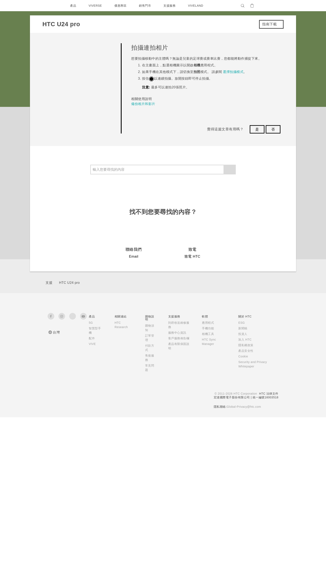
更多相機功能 (63, 219)
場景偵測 (66, 173)
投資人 (241, 478)
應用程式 (54, 230)
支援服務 (170, 5)
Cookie (241, 501)
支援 (49, 427)
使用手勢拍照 (69, 150)
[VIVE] (272, 5)
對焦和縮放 (68, 116)
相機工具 (205, 478)
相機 (50, 70)
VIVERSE (96, 5)
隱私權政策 (244, 490)
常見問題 (54, 46)
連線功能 (54, 254)
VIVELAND (197, 5)
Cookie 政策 (105, 549)
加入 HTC (243, 484)
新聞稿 (241, 473)
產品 (73, 5)
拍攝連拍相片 (69, 185)
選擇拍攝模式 (69, 104)
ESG (239, 467)
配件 (92, 483)
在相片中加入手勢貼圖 (77, 162)
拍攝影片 (66, 139)
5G (91, 467)
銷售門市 (146, 5)
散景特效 (66, 197)
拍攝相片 (66, 127)
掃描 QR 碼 (68, 208)
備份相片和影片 (145, 159)
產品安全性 (244, 495)
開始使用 (54, 58)
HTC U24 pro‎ (69, 427)
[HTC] (53, 5)
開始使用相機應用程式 (77, 93)
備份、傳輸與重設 (63, 242)
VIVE (92, 488)
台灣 (56, 477)
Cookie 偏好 (63, 556)
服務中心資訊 (176, 477)
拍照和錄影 (61, 80)
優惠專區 (121, 5)
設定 (50, 266)
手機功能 (205, 473)
